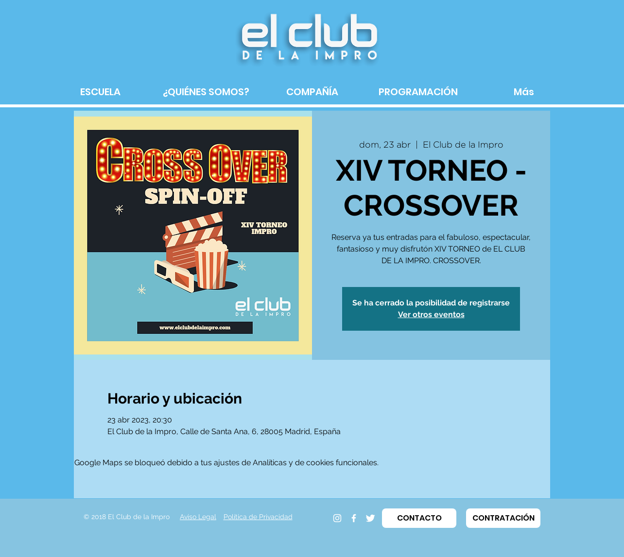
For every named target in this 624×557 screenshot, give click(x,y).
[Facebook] (353, 518)
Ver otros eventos (431, 314)
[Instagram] (337, 518)
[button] (419, 518)
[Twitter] (370, 518)
